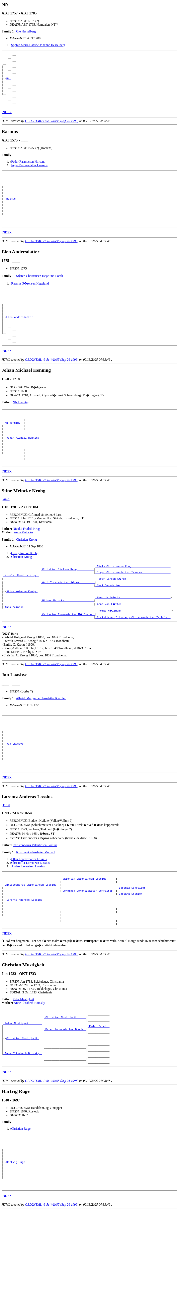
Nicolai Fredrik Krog (26, 569)
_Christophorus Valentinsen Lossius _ (31, 945)
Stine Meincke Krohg (21, 636)
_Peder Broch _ (98, 1097)
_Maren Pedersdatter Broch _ (65, 1101)
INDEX (7, 122)
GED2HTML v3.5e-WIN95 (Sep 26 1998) (51, 131)
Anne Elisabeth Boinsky (29, 1071)
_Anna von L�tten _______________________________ (133, 651)
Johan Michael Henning (23, 473)
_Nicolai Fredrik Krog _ (21, 618)
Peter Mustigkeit (23, 1067)
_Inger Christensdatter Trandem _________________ (132, 615)
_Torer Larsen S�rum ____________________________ (133, 622)
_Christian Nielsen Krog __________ (67, 611)
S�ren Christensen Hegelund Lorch (39, 296)
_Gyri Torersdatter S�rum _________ (68, 625)
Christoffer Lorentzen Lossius (30, 921)
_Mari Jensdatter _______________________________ (132, 629)
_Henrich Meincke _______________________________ (132, 643)
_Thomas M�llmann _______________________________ (133, 658)
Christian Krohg (26, 580)
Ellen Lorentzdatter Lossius (29, 917)
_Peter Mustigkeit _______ (22, 1094)
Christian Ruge (20, 1207)
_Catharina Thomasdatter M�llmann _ (68, 661)
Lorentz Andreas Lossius (25, 963)
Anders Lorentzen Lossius (28, 924)
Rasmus (11, 214)
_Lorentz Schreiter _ (133, 949)
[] (6, 681)
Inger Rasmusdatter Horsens (29, 175)
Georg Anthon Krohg (24, 594)
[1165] (6, 863)
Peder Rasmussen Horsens (28, 172)
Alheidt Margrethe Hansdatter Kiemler (41, 746)
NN (8, 84)
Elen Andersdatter (20, 343)
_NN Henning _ (13, 455)
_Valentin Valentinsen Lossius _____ (88, 938)
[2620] (6, 540)
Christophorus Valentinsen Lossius (35, 903)
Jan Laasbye (15, 797)
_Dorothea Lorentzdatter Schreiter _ (88, 952)
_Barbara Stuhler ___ (133, 956)
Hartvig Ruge (16, 1246)
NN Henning (21, 433)
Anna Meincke (23, 573)
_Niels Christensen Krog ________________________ (132, 607)
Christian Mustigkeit (22, 1112)
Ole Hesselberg (26, 31)
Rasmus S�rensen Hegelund (30, 304)
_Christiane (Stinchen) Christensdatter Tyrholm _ (132, 665)
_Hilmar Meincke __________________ (67, 647)
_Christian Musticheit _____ (65, 1087)
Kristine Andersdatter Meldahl (35, 910)
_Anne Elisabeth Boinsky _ (22, 1130)
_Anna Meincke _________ (21, 654)
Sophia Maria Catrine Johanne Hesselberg (38, 45)
